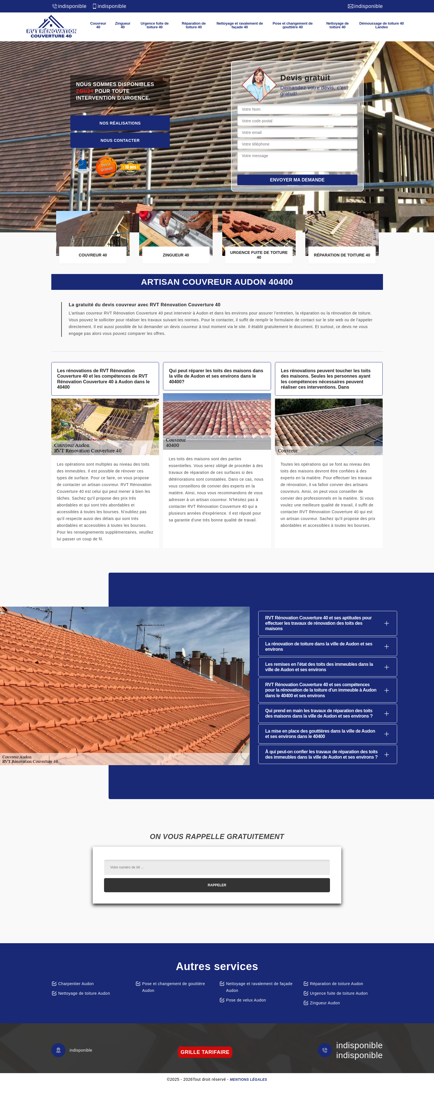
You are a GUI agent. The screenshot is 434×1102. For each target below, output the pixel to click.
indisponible (69, 6)
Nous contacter (120, 140)
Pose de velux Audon (246, 1000)
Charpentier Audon (76, 983)
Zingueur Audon (325, 1003)
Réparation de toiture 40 (194, 25)
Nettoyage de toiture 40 (337, 25)
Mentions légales (248, 1080)
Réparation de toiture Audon (336, 983)
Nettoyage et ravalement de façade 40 (240, 25)
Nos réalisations (120, 123)
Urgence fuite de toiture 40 (155, 25)
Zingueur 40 (122, 25)
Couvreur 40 (98, 25)
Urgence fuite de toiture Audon (339, 993)
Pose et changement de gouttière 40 (293, 25)
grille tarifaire (205, 1052)
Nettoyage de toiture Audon (84, 993)
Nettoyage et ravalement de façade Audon (259, 987)
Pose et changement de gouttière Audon (173, 987)
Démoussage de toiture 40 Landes (381, 25)
